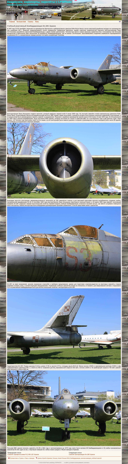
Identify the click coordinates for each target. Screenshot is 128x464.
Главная (12, 21)
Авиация (32, 458)
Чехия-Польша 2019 (64, 458)
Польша (55, 458)
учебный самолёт (97, 458)
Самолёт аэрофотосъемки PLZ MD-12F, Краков (23, 454)
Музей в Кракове (47, 458)
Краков (40, 458)
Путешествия (21, 21)
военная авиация (86, 458)
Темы (37, 21)
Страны (30, 21)
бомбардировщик (75, 458)
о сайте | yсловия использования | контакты (76, 462)
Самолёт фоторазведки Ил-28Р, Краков (82, 454)
